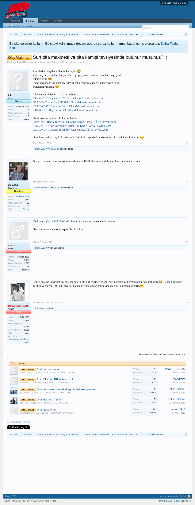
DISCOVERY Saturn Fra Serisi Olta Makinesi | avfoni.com (66, 106)
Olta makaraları (46, 409)
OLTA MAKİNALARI (16, 62)
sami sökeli (178, 409)
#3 (187, 242)
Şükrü (56, 149)
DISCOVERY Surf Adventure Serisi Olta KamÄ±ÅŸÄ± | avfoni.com (72, 125)
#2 (187, 182)
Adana (26, 119)
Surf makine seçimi (48, 369)
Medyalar (58, 21)
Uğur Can (24, 403)
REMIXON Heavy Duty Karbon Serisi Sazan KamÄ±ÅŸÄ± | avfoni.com (74, 121)
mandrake (24, 382)
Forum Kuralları (165, 501)
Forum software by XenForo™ (30, 501)
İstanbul (25, 270)
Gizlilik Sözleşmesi (182, 501)
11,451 (26, 320)
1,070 (26, 260)
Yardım (163, 496)
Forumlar (30, 21)
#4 (187, 302)
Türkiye (26, 209)
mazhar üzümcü (27, 413)
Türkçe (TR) (10, 496)
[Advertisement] (159, 93)
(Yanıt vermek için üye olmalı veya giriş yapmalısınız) (163, 354)
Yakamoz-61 (25, 372)
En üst (183, 496)
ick (38, 62)
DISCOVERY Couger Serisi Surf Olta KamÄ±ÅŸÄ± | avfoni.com (70, 129)
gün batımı (24, 393)
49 (28, 267)
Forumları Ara (12, 26)
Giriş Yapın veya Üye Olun (174, 3)
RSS (189, 496)
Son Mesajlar (29, 26)
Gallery (44, 21)
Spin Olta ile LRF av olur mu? (55, 379)
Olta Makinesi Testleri (50, 399)
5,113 (26, 330)
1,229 (26, 200)
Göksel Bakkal (176, 389)
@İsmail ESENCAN (57, 221)
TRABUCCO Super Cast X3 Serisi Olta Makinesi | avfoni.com (68, 98)
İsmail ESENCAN (42, 149)
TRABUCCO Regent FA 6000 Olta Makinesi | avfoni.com (65, 110)
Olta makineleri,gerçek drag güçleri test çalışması (67, 389)
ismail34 (37, 182)
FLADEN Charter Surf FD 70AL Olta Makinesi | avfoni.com (67, 102)
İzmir (27, 333)
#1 (187, 143)
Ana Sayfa (15, 21)
